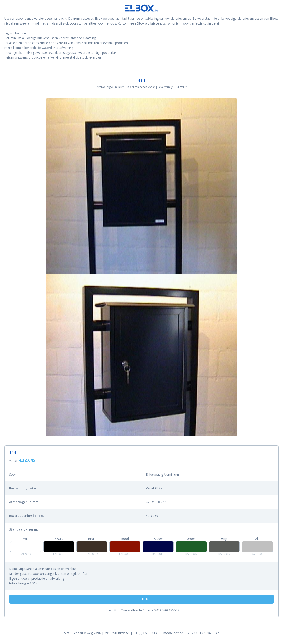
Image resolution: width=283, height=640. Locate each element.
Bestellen (141, 599)
